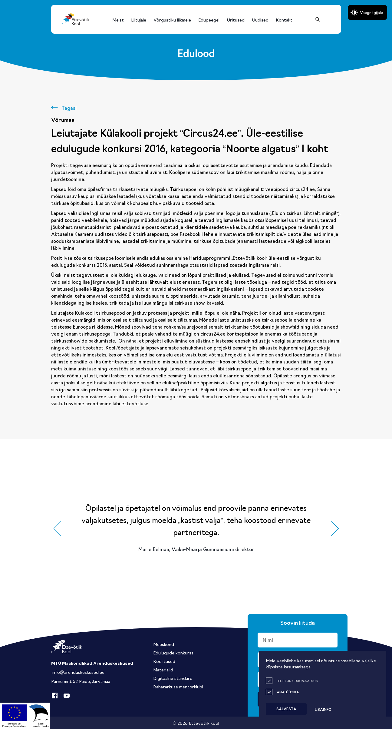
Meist (118, 20)
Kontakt (284, 20)
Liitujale (138, 20)
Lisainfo (323, 709)
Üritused (236, 20)
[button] (57, 528)
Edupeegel (208, 20)
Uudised (260, 20)
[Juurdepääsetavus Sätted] (367, 12)
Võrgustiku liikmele (172, 20)
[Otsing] (318, 19)
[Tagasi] (64, 107)
